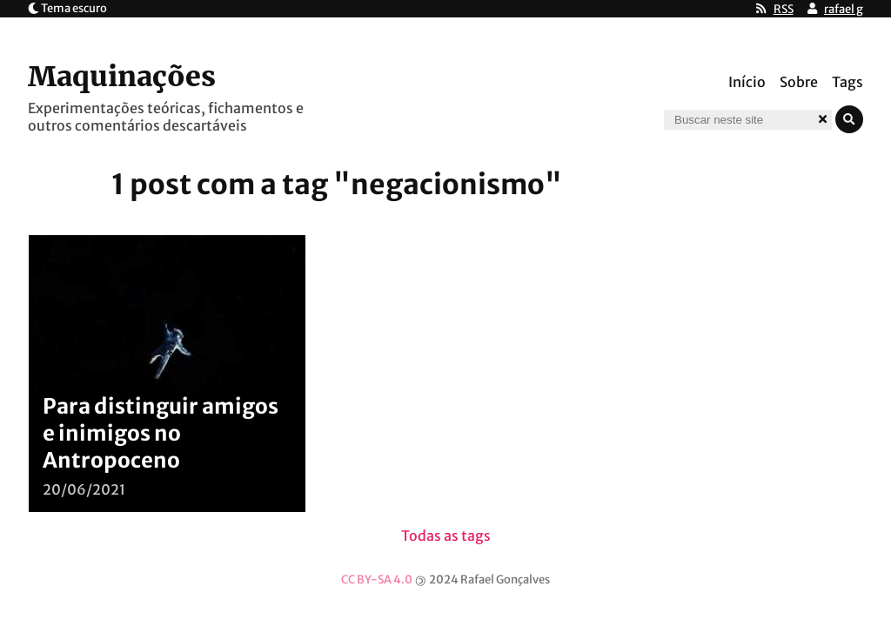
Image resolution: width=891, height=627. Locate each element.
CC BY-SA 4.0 (376, 579)
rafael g (843, 9)
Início (747, 82)
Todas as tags (446, 535)
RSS (784, 9)
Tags (847, 82)
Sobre (799, 82)
